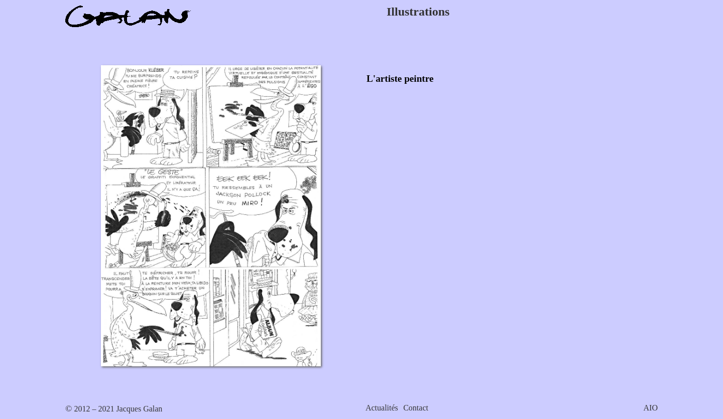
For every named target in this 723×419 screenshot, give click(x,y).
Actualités (382, 407)
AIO (651, 407)
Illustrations (418, 11)
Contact (415, 407)
